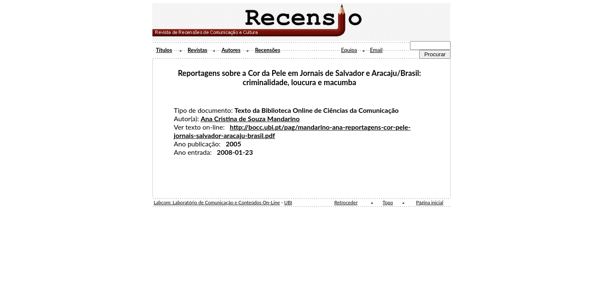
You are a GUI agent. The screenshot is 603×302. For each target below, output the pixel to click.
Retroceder (346, 202)
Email (376, 50)
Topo (388, 202)
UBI (288, 202)
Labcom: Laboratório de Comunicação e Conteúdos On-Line (217, 202)
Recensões (267, 50)
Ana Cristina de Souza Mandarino (250, 118)
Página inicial (429, 202)
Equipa (349, 50)
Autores (231, 50)
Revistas (197, 50)
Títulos (164, 50)
